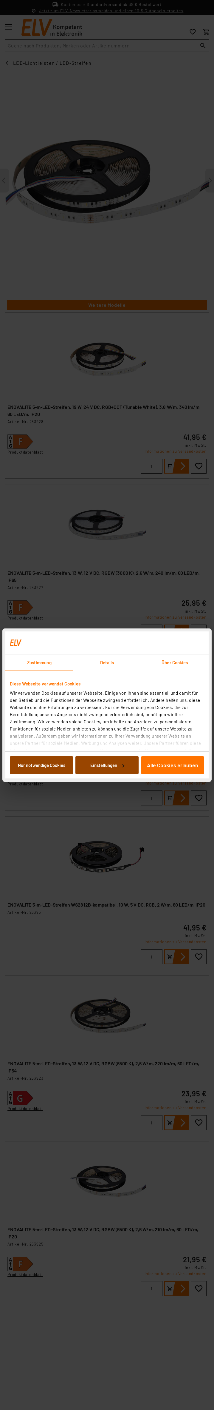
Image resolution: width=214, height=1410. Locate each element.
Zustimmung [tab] (39, 662)
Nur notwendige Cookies (41, 765)
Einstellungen (107, 765)
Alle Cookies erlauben (172, 765)
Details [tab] (107, 662)
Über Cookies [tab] (175, 662)
